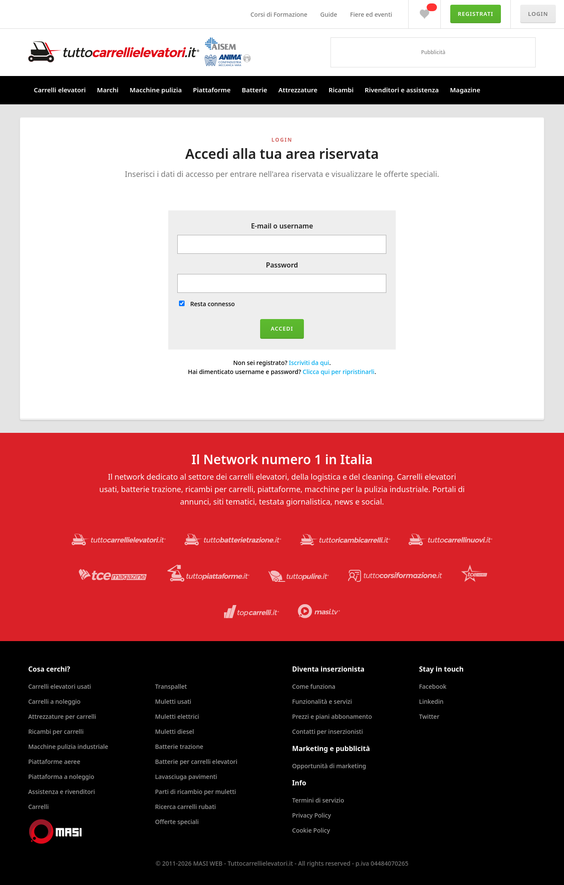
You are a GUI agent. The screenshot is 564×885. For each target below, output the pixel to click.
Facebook (432, 686)
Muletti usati (173, 701)
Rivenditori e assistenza (402, 89)
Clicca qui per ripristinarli (338, 372)
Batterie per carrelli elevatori (196, 761)
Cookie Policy (311, 830)
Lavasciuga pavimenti (186, 776)
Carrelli (38, 807)
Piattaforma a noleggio (61, 776)
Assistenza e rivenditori (61, 792)
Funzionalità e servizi (322, 701)
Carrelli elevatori (60, 89)
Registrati (476, 14)
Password (282, 265)
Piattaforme (212, 89)
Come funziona (314, 686)
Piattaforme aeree (54, 761)
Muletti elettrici (177, 716)
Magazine (465, 89)
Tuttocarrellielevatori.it (139, 51)
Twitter (429, 716)
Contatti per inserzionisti (327, 731)
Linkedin (431, 701)
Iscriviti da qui (309, 363)
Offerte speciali (177, 822)
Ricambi (341, 89)
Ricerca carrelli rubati (185, 807)
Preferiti (424, 12)
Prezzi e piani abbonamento (332, 716)
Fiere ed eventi (371, 14)
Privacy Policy (311, 815)
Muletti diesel (174, 731)
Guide (328, 14)
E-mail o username (282, 226)
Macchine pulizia (156, 89)
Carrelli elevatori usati (59, 686)
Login (538, 14)
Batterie (254, 89)
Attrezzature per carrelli (62, 716)
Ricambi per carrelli (56, 731)
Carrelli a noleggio (54, 701)
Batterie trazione (179, 746)
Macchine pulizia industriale (68, 746)
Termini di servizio (318, 800)
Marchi (107, 89)
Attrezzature (297, 89)
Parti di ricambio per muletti (195, 792)
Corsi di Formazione (278, 14)
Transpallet (171, 686)
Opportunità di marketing (329, 766)
